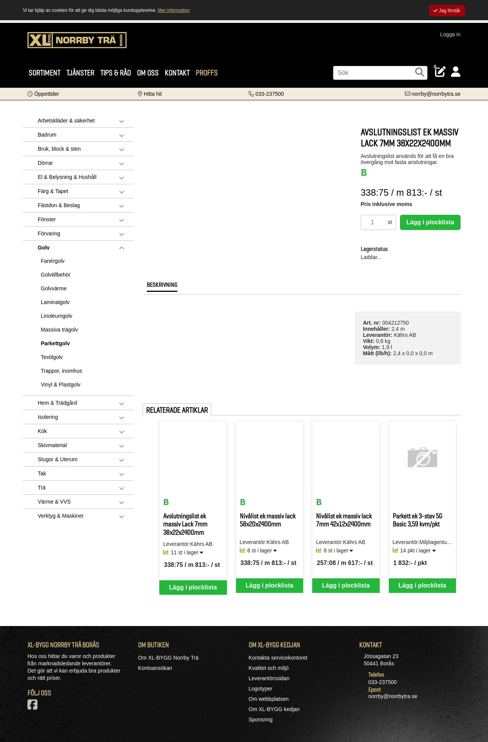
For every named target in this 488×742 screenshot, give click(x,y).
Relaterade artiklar (177, 410)
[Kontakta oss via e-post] (433, 93)
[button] (43, 93)
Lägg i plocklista (430, 222)
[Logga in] (456, 72)
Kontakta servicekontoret (278, 658)
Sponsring (261, 719)
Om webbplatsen (269, 699)
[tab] (162, 287)
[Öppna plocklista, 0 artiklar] (440, 72)
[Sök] (380, 73)
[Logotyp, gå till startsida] (77, 44)
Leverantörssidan (269, 678)
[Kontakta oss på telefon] (266, 93)
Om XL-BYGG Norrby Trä (168, 658)
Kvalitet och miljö (269, 668)
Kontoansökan (155, 668)
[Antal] (372, 222)
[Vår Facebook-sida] (33, 706)
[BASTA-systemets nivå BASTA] (364, 172)
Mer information (173, 10)
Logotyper (260, 689)
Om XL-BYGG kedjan (274, 709)
